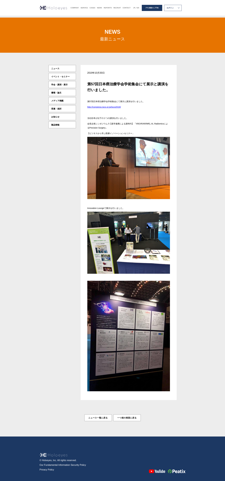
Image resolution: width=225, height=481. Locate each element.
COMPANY (75, 9)
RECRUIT (117, 9)
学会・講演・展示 (59, 84)
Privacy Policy (47, 469)
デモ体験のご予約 (152, 9)
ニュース (55, 68)
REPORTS (108, 9)
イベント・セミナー (60, 76)
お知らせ (55, 117)
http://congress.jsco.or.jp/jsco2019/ (104, 107)
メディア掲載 (57, 101)
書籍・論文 (56, 92)
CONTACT (127, 9)
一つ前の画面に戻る (127, 418)
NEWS (99, 9)
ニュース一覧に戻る (98, 418)
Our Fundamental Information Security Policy (63, 464)
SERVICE (84, 9)
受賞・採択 (56, 109)
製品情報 (55, 125)
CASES (92, 9)
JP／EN (136, 9)
